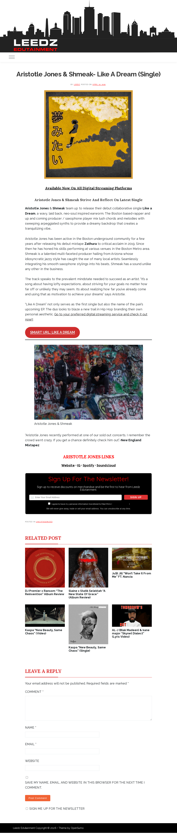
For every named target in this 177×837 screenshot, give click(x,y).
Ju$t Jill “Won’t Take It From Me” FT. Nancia (131, 575)
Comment (34, 691)
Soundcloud (106, 465)
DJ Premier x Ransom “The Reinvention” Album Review (44, 592)
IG (78, 465)
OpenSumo (77, 832)
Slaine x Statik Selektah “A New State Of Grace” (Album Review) (87, 594)
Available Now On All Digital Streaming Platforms (88, 188)
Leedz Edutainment (24, 832)
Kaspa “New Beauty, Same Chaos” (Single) (87, 649)
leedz (77, 84)
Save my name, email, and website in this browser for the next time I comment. (85, 789)
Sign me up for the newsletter (55, 813)
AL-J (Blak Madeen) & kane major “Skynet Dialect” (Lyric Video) (131, 633)
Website (67, 465)
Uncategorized (44, 522)
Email (30, 748)
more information (121, 504)
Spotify (88, 465)
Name (30, 731)
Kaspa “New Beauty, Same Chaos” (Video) (43, 631)
